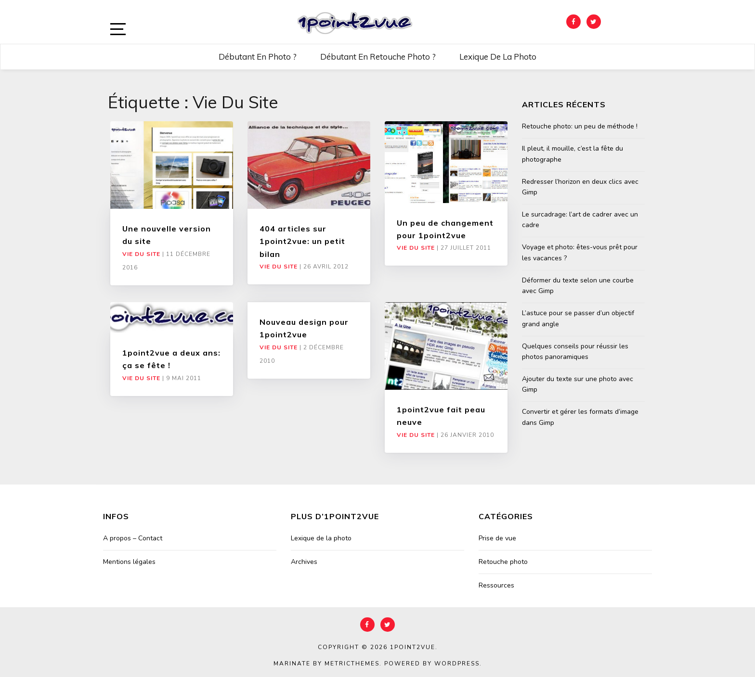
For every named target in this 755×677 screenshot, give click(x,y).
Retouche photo (503, 561)
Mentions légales (129, 561)
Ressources (496, 585)
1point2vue (412, 647)
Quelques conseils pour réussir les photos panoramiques (575, 351)
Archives (304, 561)
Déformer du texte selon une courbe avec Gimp (578, 285)
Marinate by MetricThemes (326, 663)
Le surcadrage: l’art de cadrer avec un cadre (580, 220)
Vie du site (141, 254)
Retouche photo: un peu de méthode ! (580, 126)
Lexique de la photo (497, 56)
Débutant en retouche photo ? (378, 56)
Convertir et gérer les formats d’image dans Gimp (580, 417)
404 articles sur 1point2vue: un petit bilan (302, 241)
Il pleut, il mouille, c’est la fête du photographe (572, 154)
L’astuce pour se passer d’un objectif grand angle (578, 318)
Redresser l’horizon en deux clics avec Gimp (580, 187)
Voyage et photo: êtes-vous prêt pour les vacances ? (580, 252)
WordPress (457, 663)
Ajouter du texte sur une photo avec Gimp (577, 384)
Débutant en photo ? (258, 56)
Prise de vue (497, 538)
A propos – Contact (132, 538)
